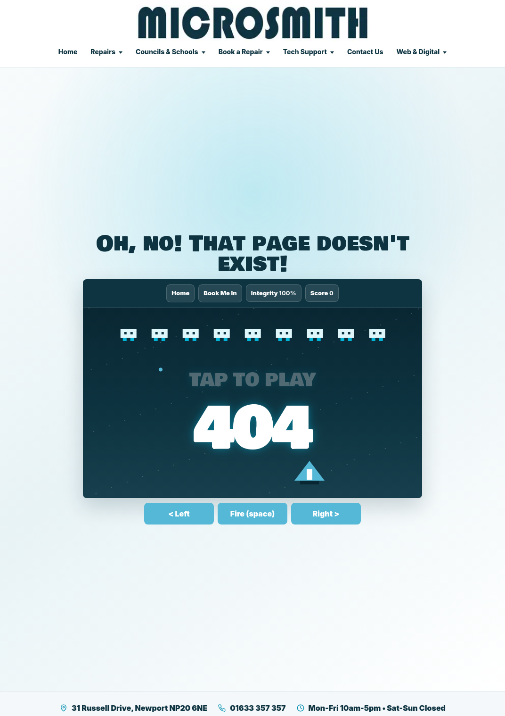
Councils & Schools (167, 52)
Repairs (102, 52)
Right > (326, 513)
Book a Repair (241, 52)
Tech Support (305, 52)
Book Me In (220, 293)
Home (68, 52)
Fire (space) (252, 513)
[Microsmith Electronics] (252, 23)
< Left (178, 513)
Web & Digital (418, 52)
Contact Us (365, 52)
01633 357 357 (251, 708)
